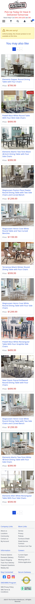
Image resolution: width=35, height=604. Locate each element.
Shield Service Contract (23, 542)
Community (5, 536)
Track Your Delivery (7, 563)
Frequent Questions (8, 565)
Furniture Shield (23, 539)
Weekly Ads (5, 568)
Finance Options (6, 555)
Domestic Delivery (7, 557)
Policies (21, 536)
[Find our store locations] (11, 21)
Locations (4, 533)
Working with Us (24, 560)
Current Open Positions (23, 556)
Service (20, 531)
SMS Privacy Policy (7, 587)
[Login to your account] (25, 21)
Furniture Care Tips (25, 546)
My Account (5, 541)
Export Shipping (6, 560)
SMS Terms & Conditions (5, 591)
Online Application (24, 562)
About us (4, 531)
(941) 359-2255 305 (23, 18)
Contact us (4, 539)
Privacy (20, 533)
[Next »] (21, 49)
